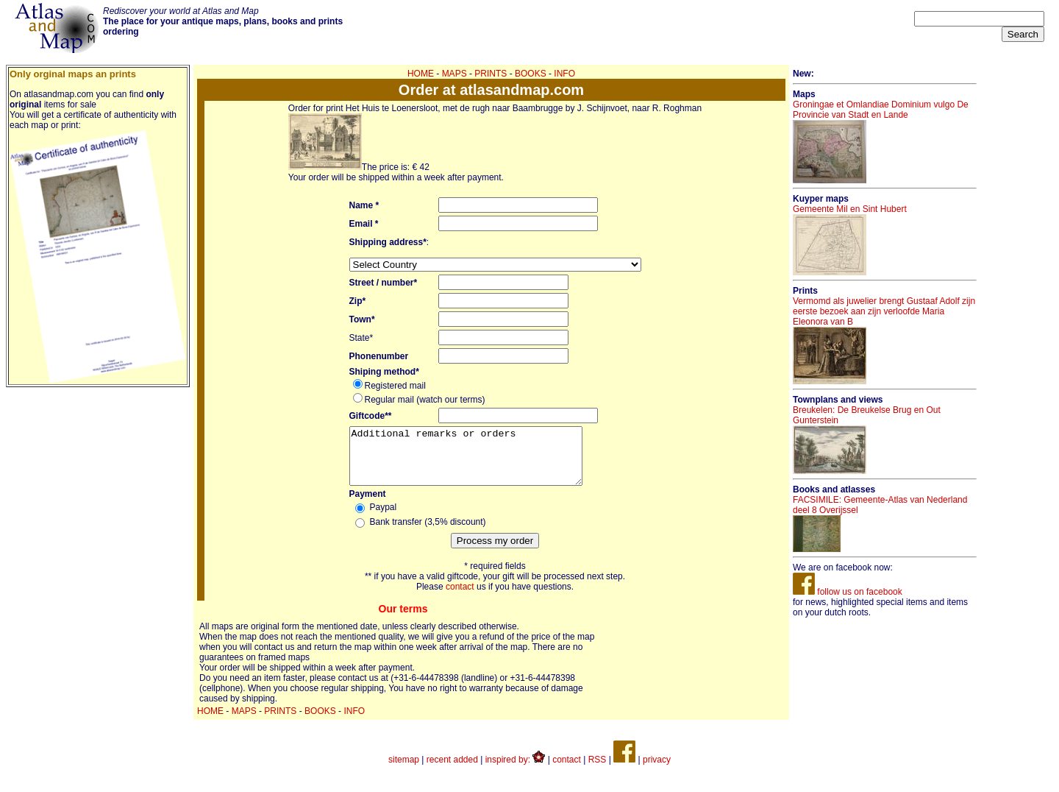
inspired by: (515, 771)
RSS (597, 771)
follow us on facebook (847, 592)
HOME (420, 73)
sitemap (403, 771)
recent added (452, 771)
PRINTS (490, 73)
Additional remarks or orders (479, 461)
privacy (657, 771)
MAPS (454, 73)
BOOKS (530, 73)
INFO (564, 73)
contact (460, 598)
